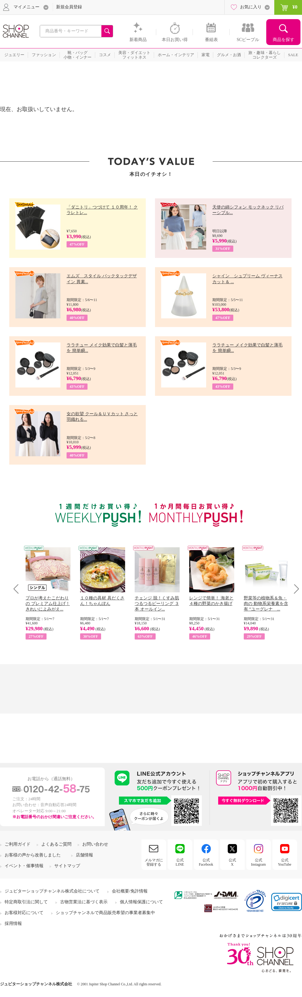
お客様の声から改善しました (33, 855)
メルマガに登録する (154, 862)
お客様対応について (24, 912)
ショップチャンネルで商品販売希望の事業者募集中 (105, 912)
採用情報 (13, 923)
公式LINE (180, 862)
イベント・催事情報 (24, 865)
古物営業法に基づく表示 (84, 902)
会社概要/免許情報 (130, 891)
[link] (286, 902)
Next (294, 589)
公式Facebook (206, 862)
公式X (232, 862)
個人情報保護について (141, 902)
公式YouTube (285, 862)
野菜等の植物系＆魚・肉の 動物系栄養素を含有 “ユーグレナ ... (266, 603)
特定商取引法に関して (26, 902)
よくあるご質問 (56, 844)
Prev (18, 589)
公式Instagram (258, 862)
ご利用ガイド (18, 844)
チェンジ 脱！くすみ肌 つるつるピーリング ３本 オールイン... (157, 603)
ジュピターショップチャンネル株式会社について (52, 891)
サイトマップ (67, 865)
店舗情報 (84, 855)
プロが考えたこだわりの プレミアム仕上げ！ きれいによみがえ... (48, 603)
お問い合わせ (95, 844)
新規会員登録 (69, 7)
